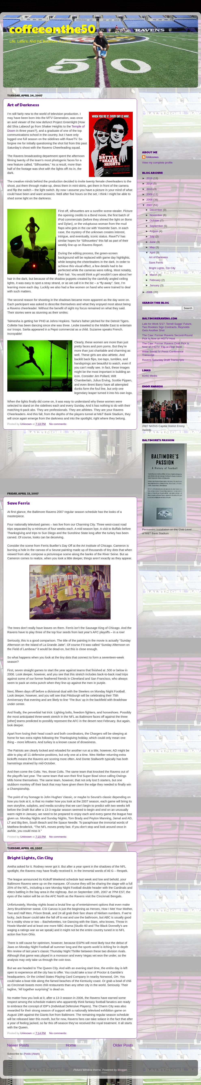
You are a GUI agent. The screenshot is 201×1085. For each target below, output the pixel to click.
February (155, 280)
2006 (149, 292)
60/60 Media (149, 375)
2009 (149, 194)
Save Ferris (18, 503)
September (157, 225)
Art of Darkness (23, 105)
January (155, 285)
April (153, 252)
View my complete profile (157, 162)
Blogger (122, 1069)
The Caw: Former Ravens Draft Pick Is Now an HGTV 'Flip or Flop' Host (165, 345)
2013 (149, 189)
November (156, 215)
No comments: (58, 424)
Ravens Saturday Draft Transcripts (163, 359)
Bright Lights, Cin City (30, 857)
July (152, 236)
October (155, 220)
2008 (149, 199)
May (153, 247)
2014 (149, 183)
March (154, 274)
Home (71, 1045)
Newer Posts (18, 1045)
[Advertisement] (70, 460)
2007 (149, 205)
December (156, 209)
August (154, 231)
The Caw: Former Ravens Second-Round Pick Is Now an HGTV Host (167, 337)
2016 (149, 178)
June (153, 242)
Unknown (152, 157)
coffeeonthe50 (52, 28)
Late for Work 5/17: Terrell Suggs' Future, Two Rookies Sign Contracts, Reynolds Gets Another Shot (167, 327)
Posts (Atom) (32, 1053)
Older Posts (123, 1045)
